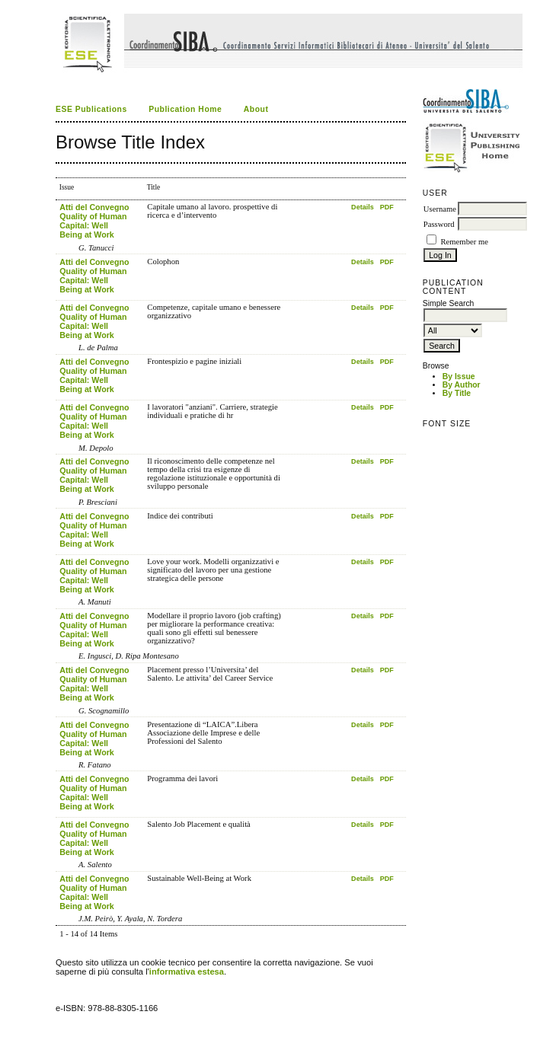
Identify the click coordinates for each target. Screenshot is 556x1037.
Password (439, 224)
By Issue (459, 376)
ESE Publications (91, 109)
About (256, 109)
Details (362, 207)
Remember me (463, 242)
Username (439, 209)
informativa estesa (186, 971)
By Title (457, 393)
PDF (387, 207)
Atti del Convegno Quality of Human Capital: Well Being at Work (94, 221)
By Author (462, 385)
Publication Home (185, 109)
